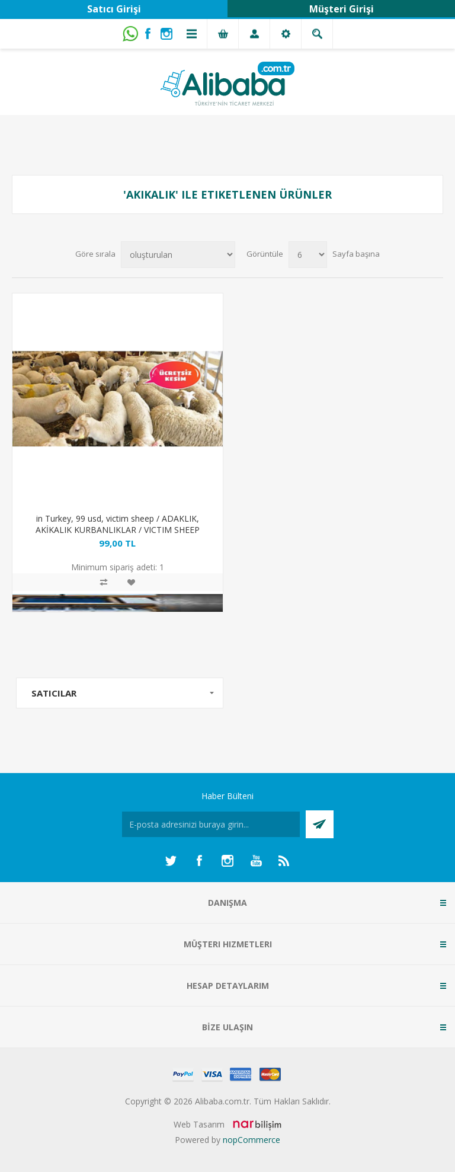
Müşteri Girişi (341, 8)
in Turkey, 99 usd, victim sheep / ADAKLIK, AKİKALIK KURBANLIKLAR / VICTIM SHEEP (118, 524)
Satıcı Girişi (114, 8)
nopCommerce (251, 1139)
